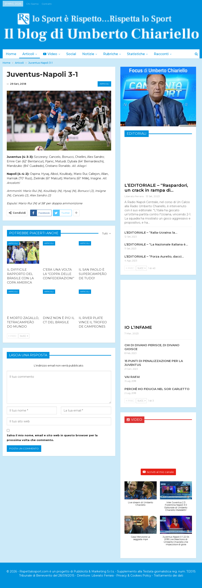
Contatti (47, 3)
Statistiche (139, 54)
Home (11, 54)
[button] (140, 496)
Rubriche (113, 54)
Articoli (29, 54)
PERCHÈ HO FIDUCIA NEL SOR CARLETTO (156, 389)
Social (73, 54)
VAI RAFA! (132, 377)
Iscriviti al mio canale (158, 472)
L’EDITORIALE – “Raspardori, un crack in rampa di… (156, 188)
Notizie (91, 54)
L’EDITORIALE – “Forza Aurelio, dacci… (154, 256)
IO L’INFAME (138, 327)
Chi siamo (32, 3)
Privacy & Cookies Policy (133, 575)
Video (51, 54)
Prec (12, 336)
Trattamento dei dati (168, 575)
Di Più (163, 54)
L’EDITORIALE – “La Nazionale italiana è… (156, 244)
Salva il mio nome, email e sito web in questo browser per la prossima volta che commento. (52, 437)
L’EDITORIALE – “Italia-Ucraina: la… (150, 232)
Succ (24, 336)
